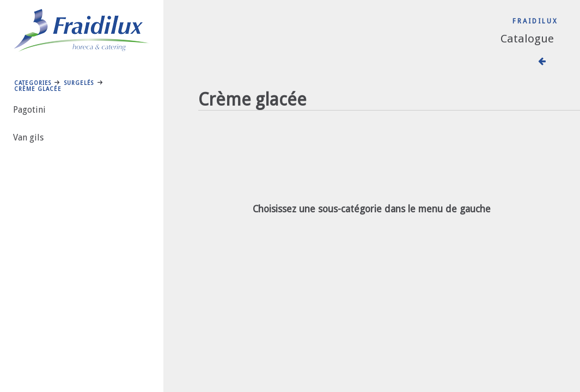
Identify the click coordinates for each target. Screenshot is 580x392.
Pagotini (29, 110)
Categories (32, 82)
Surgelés (79, 82)
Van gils (28, 137)
